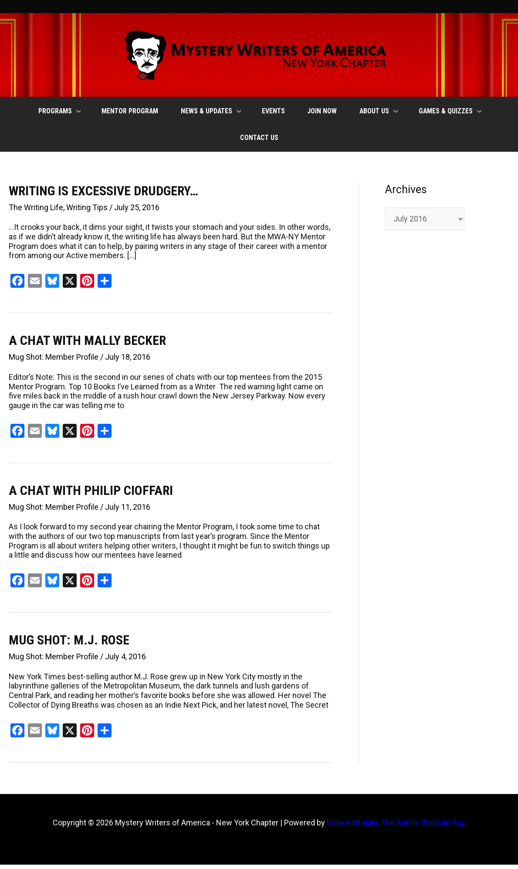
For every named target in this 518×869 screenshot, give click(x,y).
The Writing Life (36, 211)
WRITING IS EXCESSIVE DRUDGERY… (103, 195)
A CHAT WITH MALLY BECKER (87, 344)
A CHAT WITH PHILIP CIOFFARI (91, 494)
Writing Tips (87, 211)
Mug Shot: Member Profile (53, 361)
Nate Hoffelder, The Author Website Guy (396, 827)
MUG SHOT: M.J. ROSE (69, 644)
